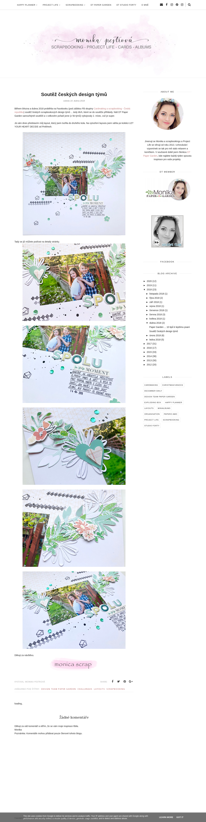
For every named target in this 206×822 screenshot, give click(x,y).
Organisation (152, 414)
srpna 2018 (155, 306)
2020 (149, 281)
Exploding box (152, 402)
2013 (149, 360)
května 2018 (155, 318)
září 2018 (154, 302)
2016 (149, 348)
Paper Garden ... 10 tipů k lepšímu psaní (169, 327)
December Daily (153, 391)
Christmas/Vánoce (172, 385)
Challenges (85, 689)
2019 (149, 285)
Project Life (151, 420)
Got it (179, 817)
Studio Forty (151, 426)
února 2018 (155, 335)
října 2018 (154, 298)
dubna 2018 (155, 323)
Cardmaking (151, 385)
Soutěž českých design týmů (163, 331)
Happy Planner (173, 402)
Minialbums (164, 408)
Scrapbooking (116, 689)
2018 (149, 289)
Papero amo (170, 414)
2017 (149, 343)
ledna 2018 (154, 339)
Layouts (99, 689)
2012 (149, 364)
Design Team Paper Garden (58, 689)
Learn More (166, 817)
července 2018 (156, 310)
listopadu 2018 (156, 293)
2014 (149, 356)
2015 (149, 352)
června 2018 (155, 314)
